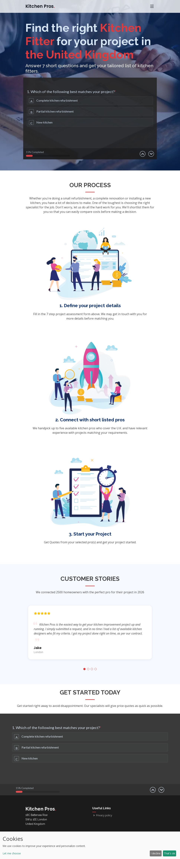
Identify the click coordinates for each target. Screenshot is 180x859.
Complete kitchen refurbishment (57, 100)
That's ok (169, 853)
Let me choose (12, 853)
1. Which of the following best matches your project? (71, 91)
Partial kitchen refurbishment (55, 111)
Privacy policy (104, 815)
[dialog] (90, 845)
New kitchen (44, 122)
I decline (156, 853)
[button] (84, 669)
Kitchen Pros (40, 6)
